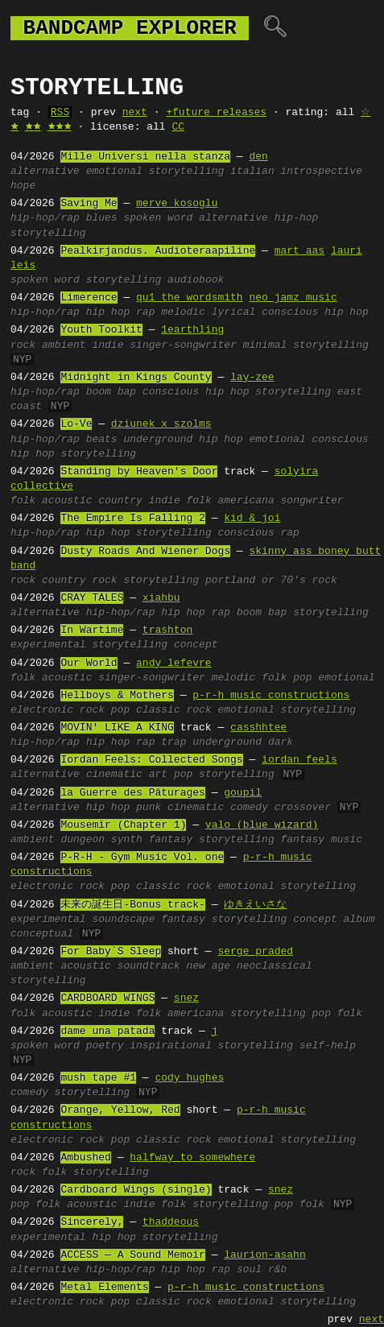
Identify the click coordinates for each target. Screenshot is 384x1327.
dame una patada (107, 1031)
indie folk (180, 501)
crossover (303, 807)
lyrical (234, 312)
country (120, 501)
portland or (240, 580)
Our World (88, 663)
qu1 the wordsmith (189, 298)
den (258, 157)
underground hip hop (182, 439)
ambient (64, 345)
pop (120, 710)
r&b (277, 1270)
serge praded (255, 952)
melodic (183, 312)
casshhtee (258, 728)
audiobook (195, 280)
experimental (48, 645)
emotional (114, 171)
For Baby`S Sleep (110, 952)
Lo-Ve (76, 424)
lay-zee (252, 377)
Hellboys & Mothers (116, 695)
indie (107, 345)
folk (22, 501)
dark (280, 742)
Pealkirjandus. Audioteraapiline (157, 251)
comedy (249, 807)
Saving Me (88, 203)
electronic (41, 710)
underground (227, 742)
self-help (327, 1046)
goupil (243, 793)
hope (22, 186)
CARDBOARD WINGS (107, 998)
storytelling (187, 171)
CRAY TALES (91, 598)
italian (252, 171)
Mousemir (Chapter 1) (123, 825)
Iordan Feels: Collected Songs (151, 760)
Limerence (88, 298)
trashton (167, 630)
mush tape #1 (98, 1078)
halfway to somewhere (192, 1158)
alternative (45, 171)
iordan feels (299, 760)
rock (22, 345)
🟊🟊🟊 (59, 127)
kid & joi (252, 518)
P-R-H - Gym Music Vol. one (142, 857)
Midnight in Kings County (135, 377)
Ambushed (85, 1158)
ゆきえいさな (255, 905)
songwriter (312, 501)
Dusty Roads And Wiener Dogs (145, 551)
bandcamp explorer (129, 28)
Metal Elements (104, 1287)
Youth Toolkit (101, 330)
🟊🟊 (33, 127)
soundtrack (149, 966)
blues (102, 218)
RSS (60, 112)
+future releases (216, 112)
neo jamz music (293, 298)
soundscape (123, 919)
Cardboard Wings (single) (135, 1190)
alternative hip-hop (258, 218)
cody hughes (189, 1078)
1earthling (192, 330)
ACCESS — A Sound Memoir (132, 1255)
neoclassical (274, 966)
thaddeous (170, 1222)
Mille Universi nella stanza (145, 157)
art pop (171, 774)
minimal (265, 345)
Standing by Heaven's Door (138, 472)
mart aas (299, 251)
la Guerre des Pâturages (132, 793)
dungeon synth (101, 840)
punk (148, 807)
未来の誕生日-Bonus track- (132, 905)
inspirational (170, 1046)
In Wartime (91, 630)
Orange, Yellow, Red (120, 1110)
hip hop (108, 312)
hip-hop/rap (45, 218)
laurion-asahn (264, 1255)
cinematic (114, 774)
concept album (333, 919)
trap (173, 742)
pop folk (337, 1014)
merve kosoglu (176, 203)
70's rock (308, 580)
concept (196, 645)
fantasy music (320, 840)
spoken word (157, 218)
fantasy (171, 840)
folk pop (287, 678)
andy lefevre (174, 663)
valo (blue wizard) (261, 825)
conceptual (41, 934)
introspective (320, 171)
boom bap (111, 392)
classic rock (174, 710)
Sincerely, (91, 1222)
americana (245, 501)
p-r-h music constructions (270, 695)
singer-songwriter (183, 345)
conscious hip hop (315, 312)
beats (102, 439)
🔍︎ (275, 28)
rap (145, 312)
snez (186, 998)
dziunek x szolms (161, 424)
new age (208, 966)
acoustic (67, 501)
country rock (80, 580)
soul (249, 1270)
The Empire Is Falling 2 (132, 518)
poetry (105, 1046)
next (134, 112)
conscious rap (258, 533)
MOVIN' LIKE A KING (116, 728)
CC (177, 127)
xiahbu (161, 598)
